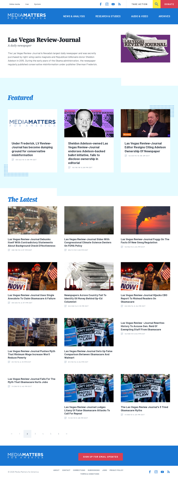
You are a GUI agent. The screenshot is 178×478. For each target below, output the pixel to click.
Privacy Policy (116, 470)
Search (157, 4)
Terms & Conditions (89, 474)
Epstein (37, 4)
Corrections (79, 470)
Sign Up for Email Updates (100, 456)
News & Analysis (74, 16)
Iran (27, 4)
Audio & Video (139, 16)
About (56, 470)
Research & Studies (108, 16)
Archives (164, 16)
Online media (14, 4)
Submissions (94, 470)
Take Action (139, 4)
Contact (66, 470)
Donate (169, 4)
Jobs (104, 470)
